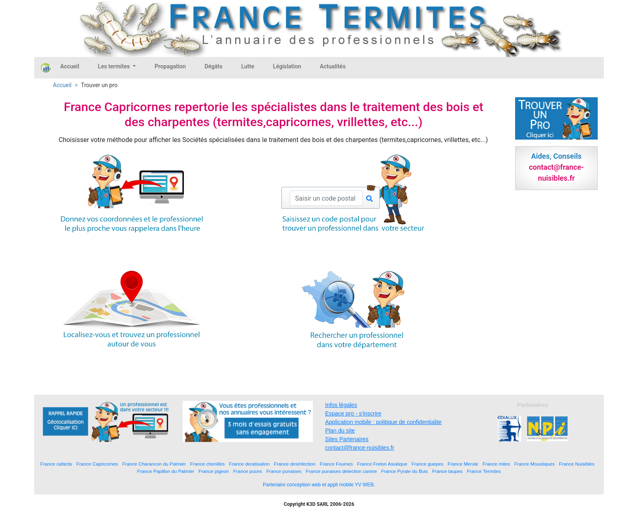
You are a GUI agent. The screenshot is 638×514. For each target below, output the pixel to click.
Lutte (247, 66)
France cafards (56, 463)
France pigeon (214, 471)
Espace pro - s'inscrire (353, 413)
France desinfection (294, 463)
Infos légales (341, 405)
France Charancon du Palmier (154, 463)
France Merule (463, 463)
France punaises (283, 471)
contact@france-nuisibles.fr (359, 447)
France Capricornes (97, 463)
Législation (287, 66)
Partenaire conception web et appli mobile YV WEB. (319, 485)
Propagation (170, 66)
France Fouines (336, 463)
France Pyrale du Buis (404, 471)
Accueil (69, 66)
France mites (496, 463)
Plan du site (340, 430)
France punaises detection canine (341, 471)
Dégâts (214, 66)
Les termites (114, 66)
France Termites (484, 471)
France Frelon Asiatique (382, 463)
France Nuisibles (576, 463)
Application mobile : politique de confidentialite (383, 422)
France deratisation (249, 463)
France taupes (447, 471)
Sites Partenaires (347, 439)
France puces (247, 471)
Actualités (332, 66)
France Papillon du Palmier (165, 471)
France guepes (428, 463)
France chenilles (207, 463)
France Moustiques (534, 463)
